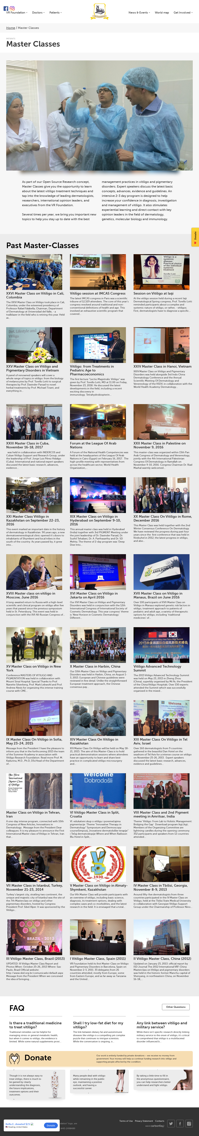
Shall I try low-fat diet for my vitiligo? (98, 1025)
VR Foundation (99, 11)
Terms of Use (126, 1121)
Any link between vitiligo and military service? (162, 1025)
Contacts (159, 1121)
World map (162, 12)
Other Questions (175, 1007)
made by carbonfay (155, 1126)
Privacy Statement (144, 1121)
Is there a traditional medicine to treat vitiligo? (35, 1025)
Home (10, 28)
